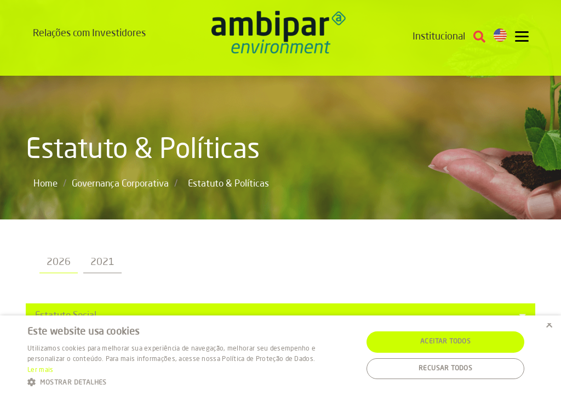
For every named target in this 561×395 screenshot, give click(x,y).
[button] (190, 381)
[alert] (280, 355)
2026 (59, 262)
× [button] (549, 327)
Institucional (439, 37)
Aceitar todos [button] (445, 341)
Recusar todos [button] (445, 368)
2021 (102, 262)
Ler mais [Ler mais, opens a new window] (40, 370)
